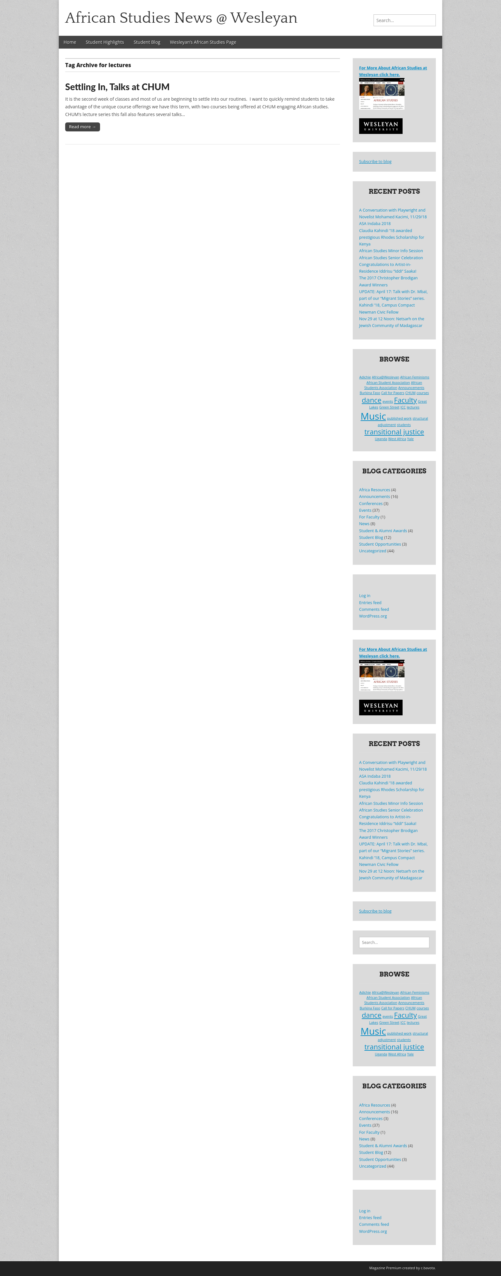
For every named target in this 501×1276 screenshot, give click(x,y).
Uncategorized (372, 551)
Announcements (374, 496)
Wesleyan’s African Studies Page (203, 42)
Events (365, 510)
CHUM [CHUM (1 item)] (410, 393)
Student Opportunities (380, 544)
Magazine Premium (385, 1267)
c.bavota (428, 1267)
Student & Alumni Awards (383, 530)
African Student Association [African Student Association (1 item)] (388, 382)
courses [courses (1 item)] (423, 393)
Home (70, 42)
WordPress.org (373, 616)
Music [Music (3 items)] (373, 416)
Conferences (371, 503)
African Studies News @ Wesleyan (181, 18)
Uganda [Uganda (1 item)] (381, 439)
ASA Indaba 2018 (375, 223)
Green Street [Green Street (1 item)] (389, 407)
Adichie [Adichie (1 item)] (365, 377)
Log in (364, 595)
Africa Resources (374, 490)
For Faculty (369, 517)
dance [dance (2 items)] (372, 400)
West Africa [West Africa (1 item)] (397, 439)
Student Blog (147, 42)
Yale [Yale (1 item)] (410, 439)
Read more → (82, 126)
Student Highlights (105, 42)
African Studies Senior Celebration (391, 258)
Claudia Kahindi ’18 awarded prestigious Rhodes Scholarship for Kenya (391, 237)
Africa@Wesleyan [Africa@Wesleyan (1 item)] (385, 377)
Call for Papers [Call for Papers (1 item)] (392, 393)
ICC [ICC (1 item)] (402, 407)
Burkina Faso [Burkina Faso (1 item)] (370, 393)
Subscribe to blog (375, 161)
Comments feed (374, 609)
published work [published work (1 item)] (399, 418)
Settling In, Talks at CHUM (117, 86)
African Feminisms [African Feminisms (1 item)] (414, 377)
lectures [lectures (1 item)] (413, 407)
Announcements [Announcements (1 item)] (411, 387)
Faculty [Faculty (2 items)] (405, 400)
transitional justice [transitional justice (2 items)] (394, 431)
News (364, 523)
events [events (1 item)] (387, 401)
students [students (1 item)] (404, 425)
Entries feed (370, 602)
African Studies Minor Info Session (391, 250)
